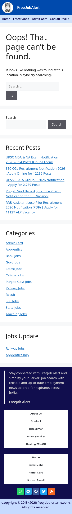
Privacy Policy (36, 436)
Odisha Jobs (15, 275)
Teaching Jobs (16, 314)
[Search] (11, 95)
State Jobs (13, 307)
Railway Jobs (15, 288)
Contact (36, 421)
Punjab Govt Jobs (19, 281)
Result (10, 294)
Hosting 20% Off (36, 444)
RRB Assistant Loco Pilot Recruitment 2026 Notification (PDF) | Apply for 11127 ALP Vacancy (34, 207)
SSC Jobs (12, 301)
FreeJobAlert (28, 7)
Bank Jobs (13, 256)
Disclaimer (36, 429)
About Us (36, 413)
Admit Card (39, 19)
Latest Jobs (21, 19)
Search (11, 117)
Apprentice (14, 249)
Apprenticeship (17, 355)
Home (6, 19)
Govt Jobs (13, 262)
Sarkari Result (59, 19)
